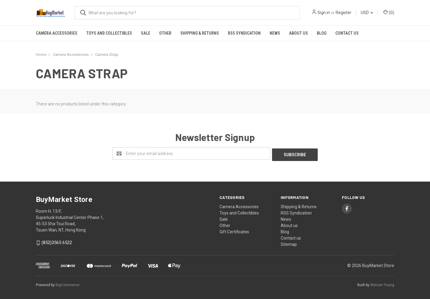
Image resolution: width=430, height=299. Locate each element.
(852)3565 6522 (57, 241)
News (275, 33)
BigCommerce (67, 284)
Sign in (323, 12)
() (388, 12)
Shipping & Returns (199, 33)
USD (367, 12)
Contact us (347, 33)
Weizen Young (382, 284)
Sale (145, 33)
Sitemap (289, 243)
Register (343, 12)
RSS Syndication (244, 33)
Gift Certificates (234, 230)
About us (298, 33)
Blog (321, 33)
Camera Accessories (56, 33)
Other (165, 33)
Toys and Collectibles (109, 33)
